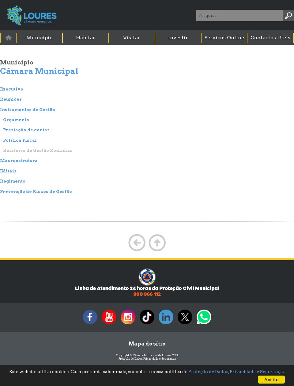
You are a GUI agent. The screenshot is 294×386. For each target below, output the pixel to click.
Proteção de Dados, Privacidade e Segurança (147, 358)
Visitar (131, 38)
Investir (178, 38)
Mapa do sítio (147, 344)
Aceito (271, 379)
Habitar (85, 38)
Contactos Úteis (270, 38)
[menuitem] (9, 37)
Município (39, 38)
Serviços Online (224, 38)
